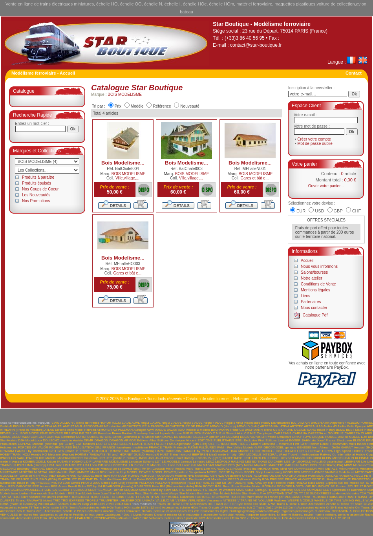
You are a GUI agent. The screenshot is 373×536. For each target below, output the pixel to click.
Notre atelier (311, 278)
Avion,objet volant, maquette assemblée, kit (249, 514)
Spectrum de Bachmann (349, 490)
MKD (72, 472)
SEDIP (92, 490)
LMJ (86, 465)
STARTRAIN (275, 493)
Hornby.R (152, 454)
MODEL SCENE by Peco (225, 472)
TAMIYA (5, 497)
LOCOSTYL (120, 465)
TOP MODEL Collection (177, 497)
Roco (226, 486)
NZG (221, 475)
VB (172, 500)
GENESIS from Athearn (313, 447)
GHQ (369, 447)
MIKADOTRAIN (269, 468)
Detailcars (284, 437)
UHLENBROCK (130, 500)
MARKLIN (292, 465)
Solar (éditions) (282, 490)
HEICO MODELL (262, 451)
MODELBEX (291, 472)
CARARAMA (282, 433)
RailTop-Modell (348, 483)
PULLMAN (146, 483)
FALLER (160, 444)
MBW (348, 465)
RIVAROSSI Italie (146, 486)
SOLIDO (300, 490)
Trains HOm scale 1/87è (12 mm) (138, 507)
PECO (358, 475)
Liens (305, 296)
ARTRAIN (311, 426)
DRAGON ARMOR (123, 440)
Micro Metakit (175, 468)
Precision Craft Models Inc (208, 479)
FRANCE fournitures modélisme (125, 447)
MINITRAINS (9, 472)
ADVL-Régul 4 (204, 422)
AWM (150, 430)
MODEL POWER (139, 472)
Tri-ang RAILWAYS (29, 500)
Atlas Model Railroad (81, 430)
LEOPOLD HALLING (230, 461)
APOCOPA (91, 426)
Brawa (116, 433)
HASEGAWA (219, 451)
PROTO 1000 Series (65, 483)
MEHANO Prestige (59, 468)
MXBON (63, 475)
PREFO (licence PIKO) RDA (248, 479)
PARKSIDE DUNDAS (323, 475)
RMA (198, 486)
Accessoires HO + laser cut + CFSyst (216, 504)
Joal (151, 458)
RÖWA (4, 490)
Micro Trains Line (198, 468)
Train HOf (46, 518)
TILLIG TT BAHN (137, 497)
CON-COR (38, 437)
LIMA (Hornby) (36, 465)
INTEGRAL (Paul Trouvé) (281, 454)
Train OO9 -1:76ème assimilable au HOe (260, 518)
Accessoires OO (27, 518)
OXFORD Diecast (294, 475)
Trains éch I (34, 511)
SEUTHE (178, 490)
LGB (287, 461)
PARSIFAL (346, 475)
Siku (189, 490)
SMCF (249, 490)
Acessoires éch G (12, 511)
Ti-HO (94, 497)
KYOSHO (75, 461)
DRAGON (101, 440)
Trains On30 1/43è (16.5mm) (276, 507)
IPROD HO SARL (12, 458)
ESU (99, 444)
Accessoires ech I (218, 518)
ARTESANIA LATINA (274, 426)
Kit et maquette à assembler (198, 514)
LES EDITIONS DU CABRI (264, 461)
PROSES (43, 483)
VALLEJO (162, 500)
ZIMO (110, 504)
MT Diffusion (23, 475)
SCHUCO (80, 490)
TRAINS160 (335, 497)
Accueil (307, 260)
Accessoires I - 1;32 (327, 518)
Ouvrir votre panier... (326, 186)
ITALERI (32, 458)
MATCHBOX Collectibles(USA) (321, 465)
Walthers (280, 500)
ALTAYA (46, 426)
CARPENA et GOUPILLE (326, 433)
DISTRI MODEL (349, 437)
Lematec (199, 461)
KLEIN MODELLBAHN (338, 458)
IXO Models (47, 458)
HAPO (160, 451)
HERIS (302, 451)
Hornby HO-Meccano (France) (52, 454)
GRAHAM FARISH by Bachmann (24, 451)
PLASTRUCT (67, 479)
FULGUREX (207, 447)
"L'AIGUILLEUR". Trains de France (75, 422)
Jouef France (164, 458)
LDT (158, 461)
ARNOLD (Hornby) (223, 426)
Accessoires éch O (242, 507)
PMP (81, 479)
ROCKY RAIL (212, 486)
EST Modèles (85, 444)
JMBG (143, 458)
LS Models (153, 465)
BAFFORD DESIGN (292, 430)
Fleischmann (338, 444)
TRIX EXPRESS (72, 500)
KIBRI (317, 458)
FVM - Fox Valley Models (235, 447)
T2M (363, 493)
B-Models (203, 430)
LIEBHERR (352, 461)
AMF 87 (68, 426)
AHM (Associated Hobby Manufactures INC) (267, 422)
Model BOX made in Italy (108, 472)
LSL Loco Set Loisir (176, 465)
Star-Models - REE (61, 493)
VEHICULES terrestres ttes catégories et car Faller (36, 514)
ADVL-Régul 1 (142, 422)
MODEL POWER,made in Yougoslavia (179, 472)
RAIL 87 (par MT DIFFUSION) (224, 483)
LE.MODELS (171, 461)
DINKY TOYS (301, 437)
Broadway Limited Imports (152, 433)
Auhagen (139, 430)
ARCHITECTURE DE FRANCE (187, 426)
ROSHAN (269, 486)
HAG (126, 451)
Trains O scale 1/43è (213, 507)
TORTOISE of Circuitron (212, 497)
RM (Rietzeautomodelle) (177, 486)
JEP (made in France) (121, 458)
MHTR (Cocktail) (153, 468)
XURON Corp (79, 504)
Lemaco (186, 461)
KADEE (227, 458)
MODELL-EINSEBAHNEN (319, 472)
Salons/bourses (314, 272)
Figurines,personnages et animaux (306, 511)
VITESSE (229, 500)
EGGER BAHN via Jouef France (312, 440)
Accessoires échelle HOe (96, 507)
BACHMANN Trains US (261, 430)
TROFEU (91, 500)
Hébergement (245, 399)
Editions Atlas (146, 440)
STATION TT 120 (297, 493)
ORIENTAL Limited (255, 475)
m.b (193, 465)
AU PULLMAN (123, 430)
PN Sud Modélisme (108, 479)
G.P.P (258, 447)
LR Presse (136, 465)
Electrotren (344, 440)
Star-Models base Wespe (161, 493)
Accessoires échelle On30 (315, 507)
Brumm (177, 433)
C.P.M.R (250, 433)
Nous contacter (314, 308)
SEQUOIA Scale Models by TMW (147, 490)
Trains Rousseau (314, 497)
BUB (186, 433)
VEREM (181, 500)
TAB (370, 493)
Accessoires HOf (301, 518)
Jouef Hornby (184, 458)
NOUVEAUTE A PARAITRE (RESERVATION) (86, 518)
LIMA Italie (54, 465)
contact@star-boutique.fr (256, 45)
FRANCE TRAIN (160, 447)
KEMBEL (273, 458)
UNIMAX (149, 500)
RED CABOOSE (19, 486)
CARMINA (300, 433)
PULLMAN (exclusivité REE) (175, 483)
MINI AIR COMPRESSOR (298, 468)
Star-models (38, 493)
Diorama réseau (165, 514)
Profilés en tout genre (88, 514)
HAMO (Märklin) (142, 451)
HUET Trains (169, 454)
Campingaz (264, 433)
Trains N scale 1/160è (291, 504)
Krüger (51, 461)
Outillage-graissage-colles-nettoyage (254, 511)
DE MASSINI (183, 437)
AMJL (78, 426)
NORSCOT (148, 475)
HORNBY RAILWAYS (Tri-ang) (96, 454)
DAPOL (168, 437)
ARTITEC (296, 426)
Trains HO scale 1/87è (173, 504)
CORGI (81, 437)
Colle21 (5, 437)
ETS (107, 444)
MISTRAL (41, 472)
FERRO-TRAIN (226, 444)
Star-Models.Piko (254, 493)
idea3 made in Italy (223, 454)
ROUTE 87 (355, 486)
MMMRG (83, 472)
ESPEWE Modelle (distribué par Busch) (46, 444)
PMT (89, 479)
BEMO (341, 430)
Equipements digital (214, 511)
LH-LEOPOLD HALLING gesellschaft (317, 461)
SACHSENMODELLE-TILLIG (31, 490)
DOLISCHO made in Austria (63, 440)
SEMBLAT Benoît (111, 490)
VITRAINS (245, 500)
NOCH (123, 475)
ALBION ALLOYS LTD (24, 426)
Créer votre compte (314, 139)
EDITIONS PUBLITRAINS (215, 440)
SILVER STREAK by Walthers (214, 490)
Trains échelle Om (347, 507)
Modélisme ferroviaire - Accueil (43, 73)
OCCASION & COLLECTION (352, 511)
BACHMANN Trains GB (227, 430)
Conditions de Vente (318, 284)
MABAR (208, 465)
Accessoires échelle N (324, 504)
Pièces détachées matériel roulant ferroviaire (109, 511)
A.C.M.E (118, 422)
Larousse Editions (141, 461)
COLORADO (21, 437)
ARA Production (110, 426)
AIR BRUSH (313, 422)
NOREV (133, 475)
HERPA (327, 451)
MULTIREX (48, 475)
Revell (72, 486)
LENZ (210, 461)
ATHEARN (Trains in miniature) (22, 430)
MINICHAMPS (348, 468)
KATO (238, 458)
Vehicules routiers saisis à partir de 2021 (177, 518)
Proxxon (132, 483)
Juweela (201, 458)
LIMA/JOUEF (72, 465)
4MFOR (105, 422)
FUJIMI (193, 447)
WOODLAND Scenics (53, 504)
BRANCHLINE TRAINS (80, 433)
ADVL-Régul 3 (183, 422)
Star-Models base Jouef (92, 493)
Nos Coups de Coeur (40, 189)
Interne (286, 514)
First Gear (300, 444)
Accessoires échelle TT (16, 507)
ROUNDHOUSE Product (329, 486)
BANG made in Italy (321, 430)
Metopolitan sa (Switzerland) (121, 468)
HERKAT (314, 451)
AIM (301, 422)
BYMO (207, 433)
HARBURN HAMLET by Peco (187, 451)
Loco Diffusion (100, 465)
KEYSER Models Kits (296, 458)
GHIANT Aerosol (353, 447)
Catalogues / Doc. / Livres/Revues (129, 514)
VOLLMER (265, 500)
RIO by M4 (94, 486)
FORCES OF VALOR (33, 447)
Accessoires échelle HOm (180, 507)
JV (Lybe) (214, 458)
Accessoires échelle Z (60, 511)
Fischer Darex (319, 444)
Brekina (127, 433)
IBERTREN (200, 454)
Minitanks (366, 468)
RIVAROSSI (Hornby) (118, 486)
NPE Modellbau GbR (202, 475)
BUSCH (195, 433)
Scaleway (268, 399)
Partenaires (311, 302)
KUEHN (62, 461)
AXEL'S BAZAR (166, 430)
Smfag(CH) (263, 490)
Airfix (325, 422)
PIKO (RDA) (48, 479)
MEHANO (38, 468)
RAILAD (301, 483)
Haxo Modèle (239, 451)
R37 (199, 483)
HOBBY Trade (363, 451)
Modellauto (346, 472)
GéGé (336, 447)
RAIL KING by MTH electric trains (270, 483)
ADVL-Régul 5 (225, 422)
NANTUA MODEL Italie (85, 475)
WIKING (348, 500)
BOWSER (56, 433)
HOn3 (346, 518)
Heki (279, 451)
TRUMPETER (109, 500)
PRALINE (181, 479)
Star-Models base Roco (126, 493)
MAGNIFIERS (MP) (229, 465)
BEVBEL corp (9, 433)
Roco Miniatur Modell (246, 486)
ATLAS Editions (55, 430)
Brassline (104, 433)
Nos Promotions (36, 201)
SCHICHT (65, 490)
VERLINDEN (197, 500)
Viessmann (214, 500)
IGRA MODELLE (249, 454)
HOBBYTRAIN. (10, 454)
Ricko (82, 486)
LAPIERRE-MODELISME (110, 461)
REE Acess (59, 486)
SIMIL (240, 490)
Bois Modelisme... (122, 163)
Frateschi (180, 447)
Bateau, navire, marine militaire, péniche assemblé (328, 514)
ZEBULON (97, 504)
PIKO (34, 479)
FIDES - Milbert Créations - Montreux (265, 444)
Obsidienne (233, 475)
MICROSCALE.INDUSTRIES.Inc (233, 468)
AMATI (57, 426)
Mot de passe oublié (315, 143)
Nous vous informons (319, 266)
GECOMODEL (273, 447)
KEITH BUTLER (254, 458)
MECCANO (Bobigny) (15, 468)
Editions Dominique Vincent (176, 440)
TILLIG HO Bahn (112, 497)
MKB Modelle (58, 472)
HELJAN (289, 451)
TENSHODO (80, 497)
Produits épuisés (36, 183)
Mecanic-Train (363, 465)
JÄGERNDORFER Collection (77, 458)
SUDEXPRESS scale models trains (334, 493)
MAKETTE (276, 465)
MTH (36, 475)
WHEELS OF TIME (327, 500)
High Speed (342, 451)
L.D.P (87, 461)
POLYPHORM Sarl (159, 479)
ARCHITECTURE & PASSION (143, 426)
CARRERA (352, 433)
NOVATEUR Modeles (172, 475)
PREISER (277, 479)
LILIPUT (18, 465)
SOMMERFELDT (319, 490)
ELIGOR (359, 440)
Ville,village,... (127, 178)
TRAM (349, 497)
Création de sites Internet (208, 399)
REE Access (41, 486)
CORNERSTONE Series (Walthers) (112, 437)
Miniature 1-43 (129, 518)
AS (320, 426)
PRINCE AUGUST (298, 479)
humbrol (185, 454)
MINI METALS (328, 468)
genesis (290, 447)
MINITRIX (26, 472)
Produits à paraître (38, 177)
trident (47, 500)
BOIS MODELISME (125, 94)
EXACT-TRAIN (142, 444)
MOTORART (364, 472)
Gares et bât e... (255, 178)
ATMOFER (104, 430)
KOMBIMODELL (34, 461)
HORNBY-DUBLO (132, 454)
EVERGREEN (121, 444)
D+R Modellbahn (149, 437)
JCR (102, 458)
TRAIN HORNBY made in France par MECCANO (265, 497)
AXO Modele (187, 430)
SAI (54, 490)
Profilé (143, 518)
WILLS (359, 500)
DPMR (88, 440)
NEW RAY (110, 475)
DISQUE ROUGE (324, 437)
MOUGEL (6, 475)
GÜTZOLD (99, 451)
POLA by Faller (134, 479)
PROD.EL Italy (322, 479)
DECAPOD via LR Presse (258, 437)
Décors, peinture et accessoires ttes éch (170, 511)
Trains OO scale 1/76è (259, 504)
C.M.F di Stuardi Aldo (228, 433)
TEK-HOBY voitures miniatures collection (41, 497)
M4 (199, 465)
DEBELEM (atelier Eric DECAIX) (216, 437)
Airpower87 (338, 422)
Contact (354, 73)
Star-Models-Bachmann (195, 493)
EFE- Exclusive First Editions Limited (262, 440)
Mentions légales (315, 290)
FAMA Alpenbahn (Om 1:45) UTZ (190, 444)
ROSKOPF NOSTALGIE (294, 486)
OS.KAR (275, 475)
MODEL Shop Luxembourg (262, 472)
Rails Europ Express (322, 483)
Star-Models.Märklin (227, 493)
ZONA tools (123, 504)
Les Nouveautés (36, 195)
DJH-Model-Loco (30, 440)
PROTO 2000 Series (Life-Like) (103, 483)
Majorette (260, 465)
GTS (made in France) (73, 451)
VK (255, 500)
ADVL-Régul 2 (162, 422)
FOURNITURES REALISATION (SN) (75, 447)
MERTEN (80, 468)
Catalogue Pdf (315, 315)
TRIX (56, 500)
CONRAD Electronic (61, 437)
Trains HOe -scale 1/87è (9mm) (55, 507)
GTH (52, 451)
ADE (127, 422)
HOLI (26, 454)
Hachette (114, 451)
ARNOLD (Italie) (248, 426)
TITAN (154, 497)
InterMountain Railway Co (318, 454)
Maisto (248, 465)
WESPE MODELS (300, 500)
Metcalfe (94, 468)
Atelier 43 (330, 426)
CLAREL (367, 433)
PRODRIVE (343, 479)
